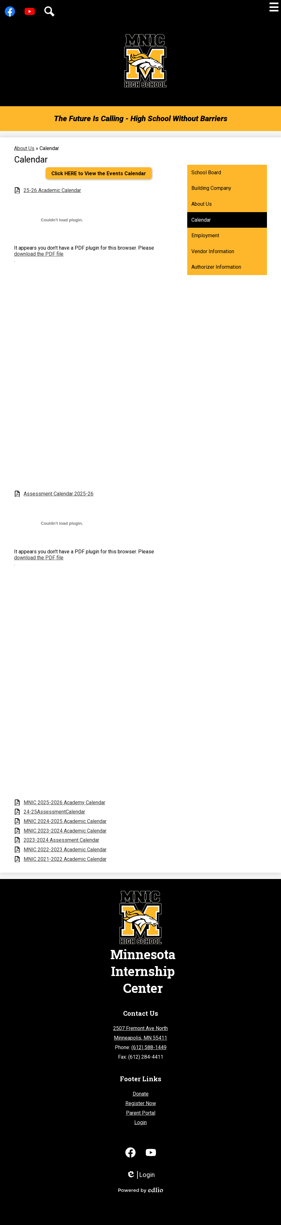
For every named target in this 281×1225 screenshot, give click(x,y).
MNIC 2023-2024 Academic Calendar (65, 831)
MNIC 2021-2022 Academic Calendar (65, 859)
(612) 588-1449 (148, 1047)
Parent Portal (140, 1113)
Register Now (140, 1103)
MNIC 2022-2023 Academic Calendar (65, 850)
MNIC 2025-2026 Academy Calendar (64, 802)
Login (140, 1122)
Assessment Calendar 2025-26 (58, 494)
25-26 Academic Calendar (52, 190)
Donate (141, 1094)
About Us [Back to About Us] (24, 148)
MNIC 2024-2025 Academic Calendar (65, 821)
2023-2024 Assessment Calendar (61, 840)
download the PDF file (38, 254)
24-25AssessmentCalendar (54, 812)
